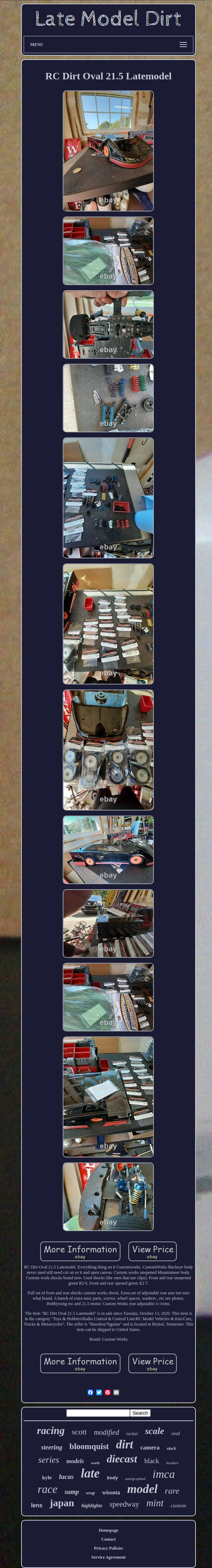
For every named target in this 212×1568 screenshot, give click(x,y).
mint (155, 1503)
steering (51, 1447)
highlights (91, 1505)
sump (72, 1491)
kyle (47, 1477)
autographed (135, 1478)
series (48, 1460)
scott (79, 1431)
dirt (124, 1444)
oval (175, 1433)
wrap (90, 1492)
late (90, 1473)
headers (172, 1463)
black (151, 1461)
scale (154, 1431)
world (95, 1463)
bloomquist (89, 1446)
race (47, 1489)
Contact (108, 1539)
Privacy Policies (108, 1548)
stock (171, 1448)
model (142, 1488)
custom (178, 1505)
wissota (111, 1492)
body (112, 1478)
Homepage (108, 1530)
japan (62, 1502)
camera (150, 1447)
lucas (66, 1476)
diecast (122, 1459)
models (75, 1461)
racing (51, 1430)
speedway (124, 1504)
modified (106, 1432)
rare (172, 1490)
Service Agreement (108, 1557)
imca (163, 1473)
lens (36, 1505)
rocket (132, 1433)
